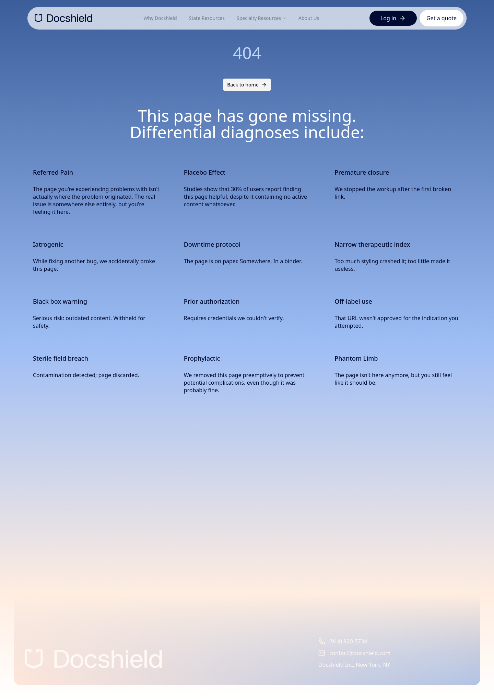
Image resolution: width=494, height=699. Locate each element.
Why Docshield (160, 18)
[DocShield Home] (63, 18)
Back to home (247, 84)
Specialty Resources (261, 18)
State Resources (207, 18)
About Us (308, 18)
